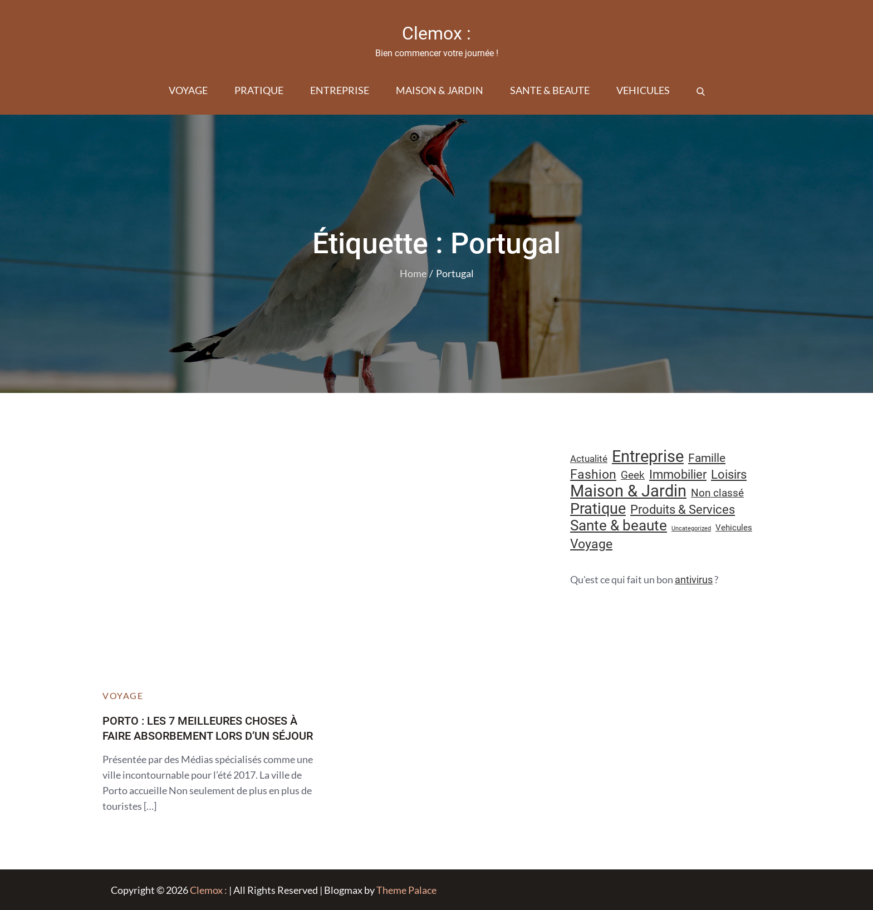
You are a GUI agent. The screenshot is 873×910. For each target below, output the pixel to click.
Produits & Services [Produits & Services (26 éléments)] (682, 509)
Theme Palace (406, 890)
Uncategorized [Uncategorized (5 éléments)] (691, 528)
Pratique (258, 90)
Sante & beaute (550, 90)
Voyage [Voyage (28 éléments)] (591, 544)
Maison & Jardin (439, 90)
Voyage (188, 90)
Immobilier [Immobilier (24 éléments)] (678, 474)
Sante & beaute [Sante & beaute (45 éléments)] (618, 525)
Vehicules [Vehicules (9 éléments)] (733, 528)
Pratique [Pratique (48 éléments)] (598, 509)
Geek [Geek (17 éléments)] (633, 475)
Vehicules (643, 90)
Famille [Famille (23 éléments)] (706, 458)
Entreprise (339, 90)
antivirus (694, 580)
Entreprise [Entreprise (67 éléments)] (648, 456)
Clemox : (436, 33)
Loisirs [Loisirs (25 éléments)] (729, 474)
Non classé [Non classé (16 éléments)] (717, 493)
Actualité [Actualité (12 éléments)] (588, 459)
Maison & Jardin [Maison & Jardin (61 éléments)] (628, 491)
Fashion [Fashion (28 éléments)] (593, 474)
